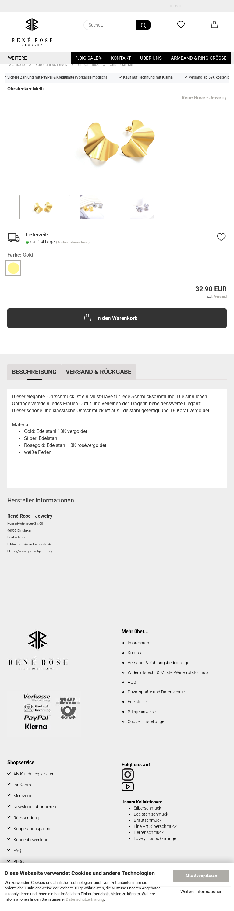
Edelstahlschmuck (151, 814)
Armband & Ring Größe (199, 58)
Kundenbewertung (30, 839)
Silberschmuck (147, 808)
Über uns (151, 58)
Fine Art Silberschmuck (155, 826)
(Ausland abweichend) (73, 242)
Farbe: (20, 255)
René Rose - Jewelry (204, 98)
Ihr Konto (22, 784)
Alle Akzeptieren (201, 876)
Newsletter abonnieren (34, 806)
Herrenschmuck (149, 832)
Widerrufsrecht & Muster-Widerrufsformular (169, 672)
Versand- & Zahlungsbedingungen (160, 662)
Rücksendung (26, 817)
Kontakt (121, 58)
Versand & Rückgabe (98, 371)
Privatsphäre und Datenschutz (156, 691)
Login (176, 6)
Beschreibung (34, 371)
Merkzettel (23, 795)
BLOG (18, 861)
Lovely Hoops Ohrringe (155, 838)
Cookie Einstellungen (147, 721)
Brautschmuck (147, 820)
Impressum (138, 642)
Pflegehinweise (142, 711)
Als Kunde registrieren (34, 773)
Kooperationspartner (33, 828)
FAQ (17, 850)
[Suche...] (143, 25)
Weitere (17, 58)
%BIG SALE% (89, 58)
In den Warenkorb (110, 317)
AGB (132, 682)
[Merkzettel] (181, 25)
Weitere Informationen (201, 891)
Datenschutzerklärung (85, 899)
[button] (214, 25)
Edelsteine (137, 701)
